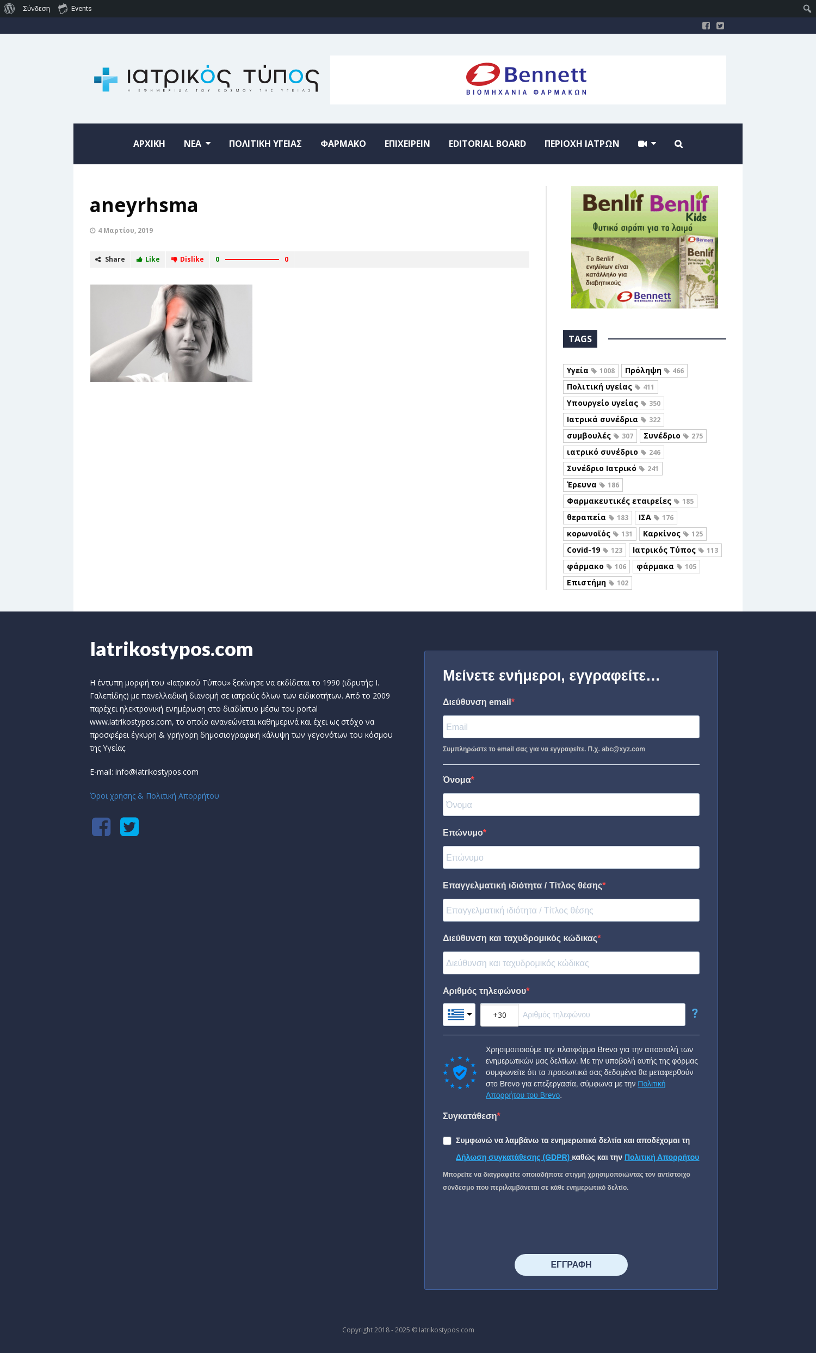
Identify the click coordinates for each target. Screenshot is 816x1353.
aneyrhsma (144, 205)
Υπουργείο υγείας (613, 403)
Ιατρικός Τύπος (675, 550)
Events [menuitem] (75, 8)
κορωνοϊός (600, 533)
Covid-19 (594, 550)
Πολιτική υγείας (610, 386)
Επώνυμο (463, 832)
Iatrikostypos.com (172, 648)
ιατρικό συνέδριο (613, 452)
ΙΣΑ (656, 517)
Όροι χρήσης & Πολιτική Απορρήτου (154, 795)
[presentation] (525, 1224)
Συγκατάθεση (470, 1116)
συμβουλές (600, 435)
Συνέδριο (673, 435)
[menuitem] (9, 8)
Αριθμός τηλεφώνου (484, 991)
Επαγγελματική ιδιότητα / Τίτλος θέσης (522, 885)
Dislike (187, 259)
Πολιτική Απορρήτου (662, 1157)
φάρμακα (666, 566)
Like (148, 259)
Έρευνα (593, 484)
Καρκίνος (673, 533)
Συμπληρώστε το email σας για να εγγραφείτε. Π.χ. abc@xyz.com (544, 749)
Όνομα (457, 779)
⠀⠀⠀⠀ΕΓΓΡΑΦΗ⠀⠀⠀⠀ (570, 1264)
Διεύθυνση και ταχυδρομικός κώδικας (520, 938)
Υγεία (591, 370)
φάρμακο (596, 566)
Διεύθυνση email (477, 702)
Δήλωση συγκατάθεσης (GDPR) (514, 1157)
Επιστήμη (597, 582)
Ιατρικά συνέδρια (613, 419)
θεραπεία (597, 517)
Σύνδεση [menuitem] (36, 8)
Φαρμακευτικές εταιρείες (630, 501)
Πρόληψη (654, 370)
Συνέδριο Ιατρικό (613, 468)
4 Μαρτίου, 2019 (125, 230)
